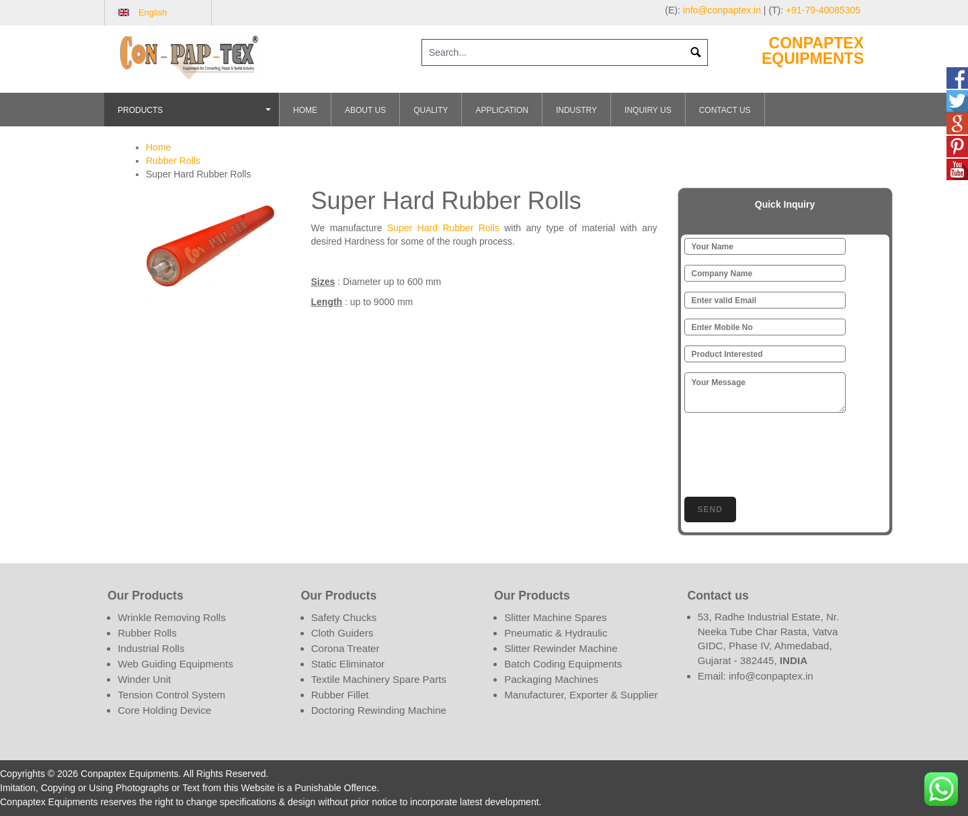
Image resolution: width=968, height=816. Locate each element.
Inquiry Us (648, 110)
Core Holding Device (164, 710)
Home (305, 110)
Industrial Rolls (151, 648)
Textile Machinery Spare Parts (378, 679)
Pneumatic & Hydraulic (555, 633)
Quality (430, 110)
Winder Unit (144, 679)
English (152, 12)
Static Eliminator (348, 663)
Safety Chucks (344, 617)
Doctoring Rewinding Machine (378, 710)
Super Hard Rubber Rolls (443, 227)
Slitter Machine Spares (555, 617)
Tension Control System (171, 694)
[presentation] (786, 452)
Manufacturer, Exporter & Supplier (580, 694)
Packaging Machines (551, 679)
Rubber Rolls (173, 160)
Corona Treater (345, 648)
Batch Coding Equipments (563, 663)
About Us (365, 110)
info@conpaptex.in (722, 10)
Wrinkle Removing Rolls (172, 617)
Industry (576, 110)
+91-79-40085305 (823, 10)
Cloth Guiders (342, 633)
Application (501, 110)
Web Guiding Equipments (175, 663)
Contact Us (725, 110)
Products (196, 116)
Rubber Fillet (340, 694)
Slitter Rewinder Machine (560, 648)
